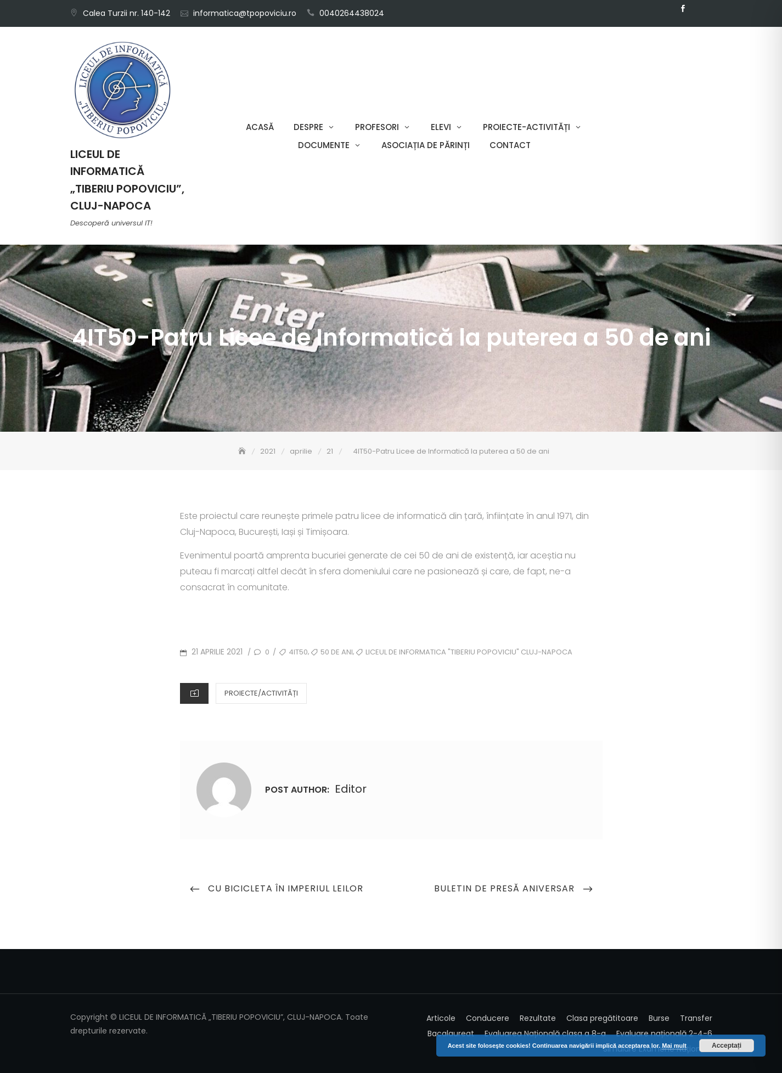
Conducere (487, 1018)
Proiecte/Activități (261, 693)
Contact (510, 145)
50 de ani (336, 652)
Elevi (441, 127)
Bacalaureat (450, 1033)
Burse (659, 1018)
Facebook (683, 8)
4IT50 (298, 652)
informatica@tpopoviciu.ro (244, 13)
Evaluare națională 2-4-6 (664, 1033)
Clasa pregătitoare (602, 1018)
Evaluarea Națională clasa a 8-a (545, 1033)
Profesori (377, 127)
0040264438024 (351, 13)
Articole (440, 1018)
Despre (308, 127)
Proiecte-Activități (526, 127)
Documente (324, 145)
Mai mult (674, 1045)
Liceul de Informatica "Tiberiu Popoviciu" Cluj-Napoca (468, 652)
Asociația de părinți (425, 145)
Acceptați (726, 1045)
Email (699, 8)
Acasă (260, 127)
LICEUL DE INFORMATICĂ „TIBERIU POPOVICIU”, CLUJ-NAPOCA (127, 179)
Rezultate (538, 1018)
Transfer (696, 1018)
